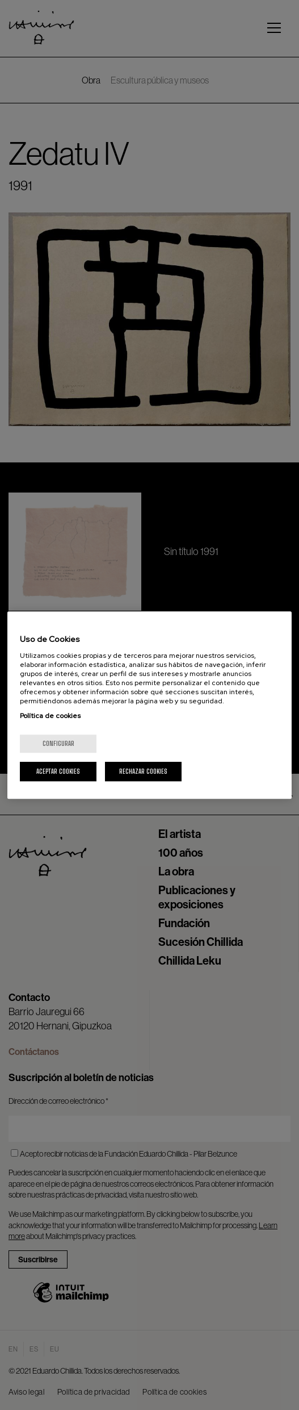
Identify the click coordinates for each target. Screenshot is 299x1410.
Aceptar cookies (58, 771)
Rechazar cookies (143, 771)
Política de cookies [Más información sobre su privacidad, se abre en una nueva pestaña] (50, 715)
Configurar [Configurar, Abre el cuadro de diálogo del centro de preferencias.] (58, 743)
